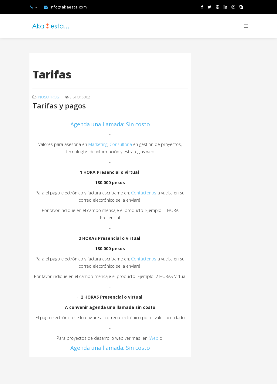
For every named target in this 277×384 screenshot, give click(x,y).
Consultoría (121, 144)
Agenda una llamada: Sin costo (110, 124)
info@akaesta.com (68, 7)
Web (154, 338)
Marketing (97, 144)
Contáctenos (143, 193)
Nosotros (48, 97)
